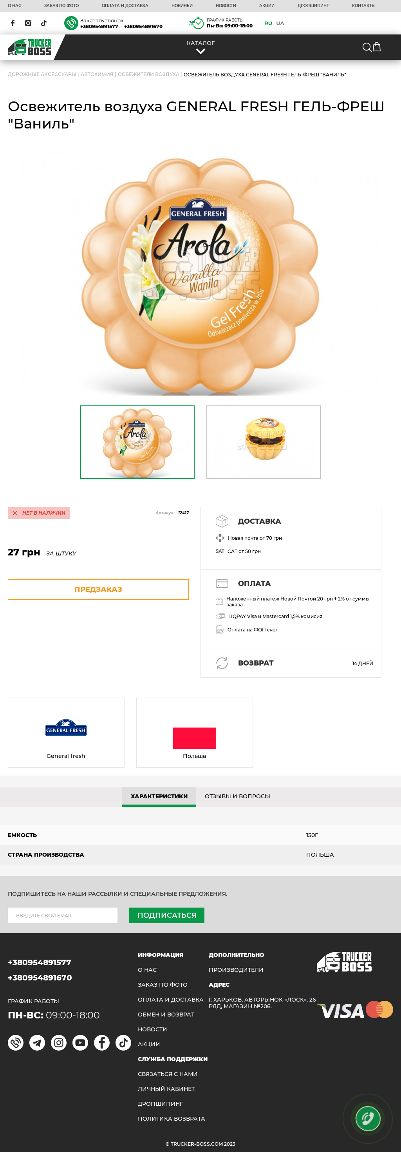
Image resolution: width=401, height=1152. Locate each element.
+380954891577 (99, 26)
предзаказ (98, 589)
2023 (229, 1144)
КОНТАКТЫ (364, 6)
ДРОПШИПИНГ (313, 6)
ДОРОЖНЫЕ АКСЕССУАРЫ (42, 75)
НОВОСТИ (226, 6)
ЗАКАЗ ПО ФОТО (61, 6)
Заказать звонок (102, 20)
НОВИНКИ (182, 6)
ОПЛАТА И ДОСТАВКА (125, 6)
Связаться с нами (168, 1074)
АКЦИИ (267, 6)
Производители (236, 970)
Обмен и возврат (166, 1014)
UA (280, 23)
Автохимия (97, 75)
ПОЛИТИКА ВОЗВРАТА (171, 1119)
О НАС (14, 6)
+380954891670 (143, 26)
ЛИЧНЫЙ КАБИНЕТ (166, 1089)
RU (268, 23)
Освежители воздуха (148, 75)
